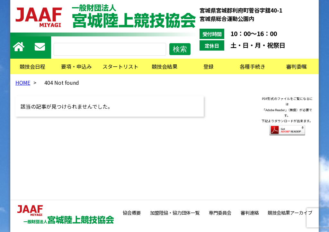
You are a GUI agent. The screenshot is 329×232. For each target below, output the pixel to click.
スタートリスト (120, 66)
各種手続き (252, 66)
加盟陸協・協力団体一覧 (175, 212)
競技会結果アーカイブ (290, 212)
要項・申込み (76, 66)
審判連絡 (250, 212)
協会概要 (132, 212)
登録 (208, 66)
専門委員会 (220, 212)
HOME (22, 82)
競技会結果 (164, 66)
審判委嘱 (296, 66)
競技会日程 (32, 66)
